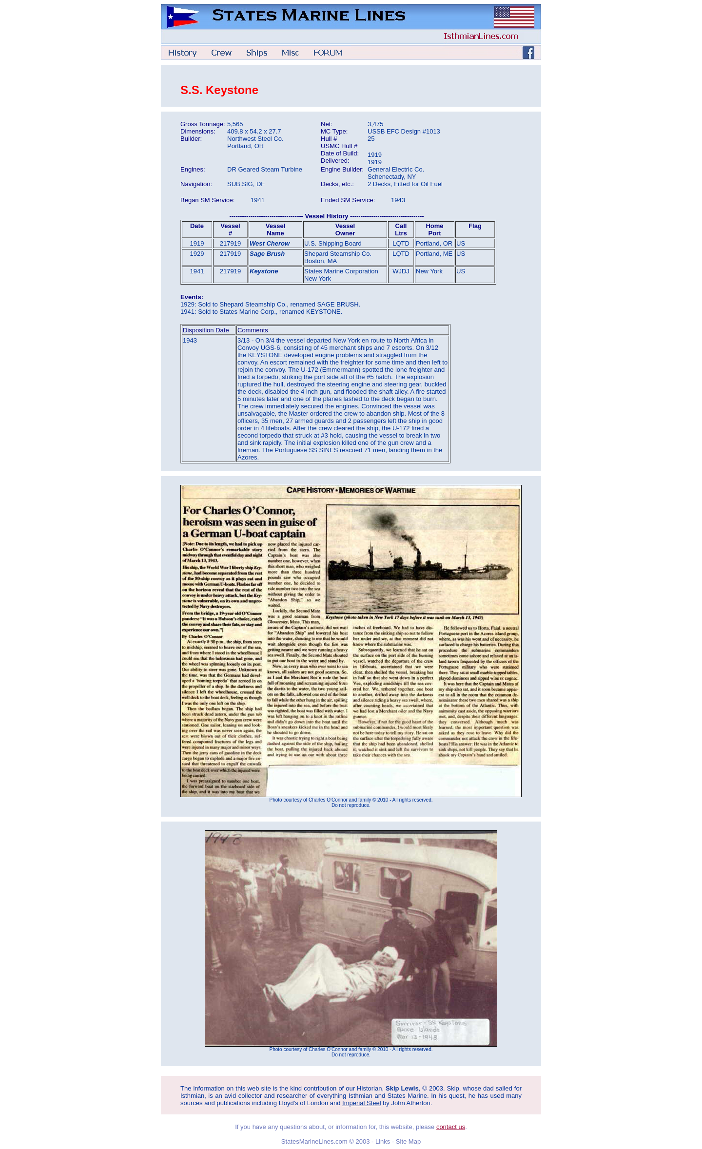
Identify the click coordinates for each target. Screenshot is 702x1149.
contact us (450, 1126)
